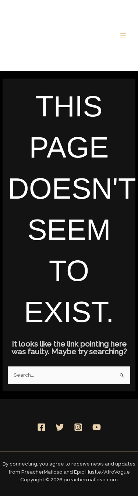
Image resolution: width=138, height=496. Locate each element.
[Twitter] (60, 427)
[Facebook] (41, 427)
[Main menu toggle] (123, 35)
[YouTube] (96, 427)
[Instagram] (78, 427)
